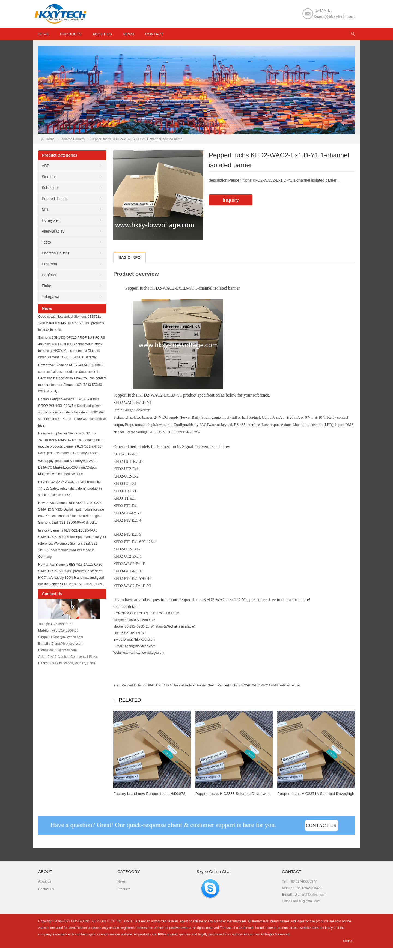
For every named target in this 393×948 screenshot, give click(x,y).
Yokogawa (50, 297)
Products (71, 34)
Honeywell (50, 220)
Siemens (49, 177)
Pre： (117, 685)
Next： (213, 685)
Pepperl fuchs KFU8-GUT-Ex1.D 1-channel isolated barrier (164, 685)
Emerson (49, 264)
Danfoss (49, 275)
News (128, 34)
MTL (45, 209)
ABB (45, 166)
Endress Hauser (55, 253)
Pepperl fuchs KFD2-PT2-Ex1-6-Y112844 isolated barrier (259, 685)
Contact (154, 34)
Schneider (50, 187)
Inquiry (230, 200)
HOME (43, 34)
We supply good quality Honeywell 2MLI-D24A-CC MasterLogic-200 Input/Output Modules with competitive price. (67, 467)
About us (102, 34)
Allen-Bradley (53, 231)
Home (50, 139)
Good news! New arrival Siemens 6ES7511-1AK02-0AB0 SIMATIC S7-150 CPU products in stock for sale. (71, 323)
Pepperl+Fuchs (55, 198)
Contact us (46, 889)
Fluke (46, 286)
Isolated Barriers (73, 139)
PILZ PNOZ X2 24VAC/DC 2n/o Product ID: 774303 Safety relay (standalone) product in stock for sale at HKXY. (70, 488)
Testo (46, 242)
